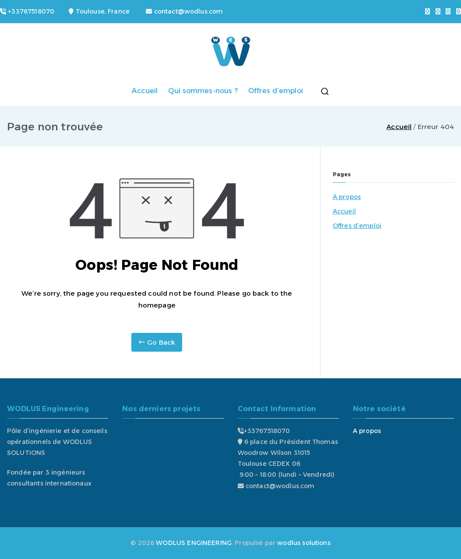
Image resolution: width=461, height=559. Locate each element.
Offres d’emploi (275, 91)
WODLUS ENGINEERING (194, 543)
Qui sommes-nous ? (203, 91)
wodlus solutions (303, 543)
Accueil (145, 91)
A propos (347, 197)
